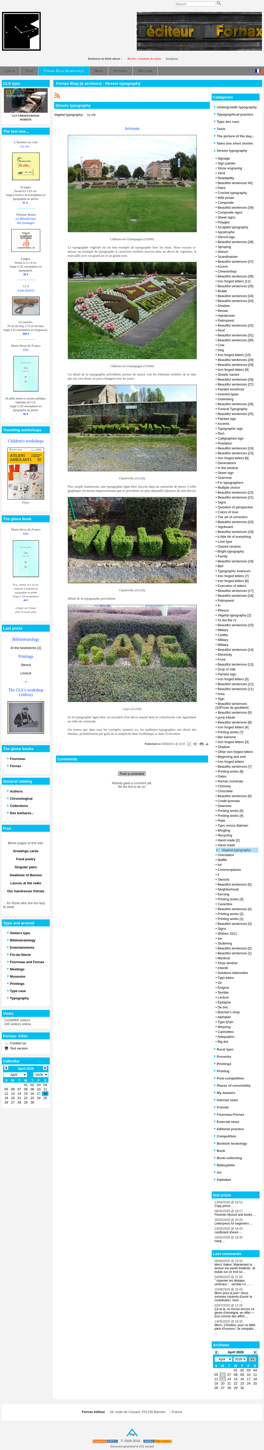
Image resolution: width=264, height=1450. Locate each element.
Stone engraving (230, 168)
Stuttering (225, 943)
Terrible (223, 992)
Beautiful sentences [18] (235, 561)
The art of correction (233, 517)
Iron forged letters (231, 762)
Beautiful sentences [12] (235, 684)
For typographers (230, 483)
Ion (220, 938)
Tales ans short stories (233, 143)
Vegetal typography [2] (234, 615)
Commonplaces (229, 870)
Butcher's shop (229, 1012)
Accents (223, 424)
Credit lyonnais (229, 801)
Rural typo (223, 1049)
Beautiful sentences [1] (235, 953)
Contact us (17, 1043)
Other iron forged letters (235, 752)
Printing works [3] (230, 899)
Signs (222, 502)
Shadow (224, 306)
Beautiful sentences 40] (235, 183)
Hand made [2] (229, 840)
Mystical (224, 958)
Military (223, 630)
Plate (221, 820)
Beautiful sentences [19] (235, 532)
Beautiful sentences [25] (235, 414)
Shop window (227, 963)
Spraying (224, 247)
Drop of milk (226, 669)
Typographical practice (233, 114)
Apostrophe (226, 232)
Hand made (226, 845)
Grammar (225, 478)
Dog (221, 350)
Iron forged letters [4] (233, 727)
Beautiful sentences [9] (235, 712)
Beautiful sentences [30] (235, 340)
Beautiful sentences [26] (235, 404)
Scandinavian (228, 257)
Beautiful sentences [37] (235, 261)
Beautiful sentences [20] (235, 522)
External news (226, 1122)
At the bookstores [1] (25, 648)
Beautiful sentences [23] (235, 453)
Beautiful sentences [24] (235, 448)
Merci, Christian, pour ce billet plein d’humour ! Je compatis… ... (235, 1328)
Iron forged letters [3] (233, 742)
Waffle (222, 860)
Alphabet (223, 1017)
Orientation (226, 855)
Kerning (223, 894)
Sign (221, 699)
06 (222, 1375)
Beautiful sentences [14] (235, 650)
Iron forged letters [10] (234, 355)
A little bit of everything (234, 537)
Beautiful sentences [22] (235, 492)
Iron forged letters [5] (233, 679)
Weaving (224, 1027)
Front (221, 659)
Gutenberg (225, 399)
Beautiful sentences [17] (235, 591)
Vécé (221, 173)
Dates (222, 776)
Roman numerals (230, 781)
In (219, 605)
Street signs (226, 217)
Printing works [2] (230, 914)
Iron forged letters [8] (233, 458)
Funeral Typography (232, 409)
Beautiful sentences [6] (235, 796)
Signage (224, 158)
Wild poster (226, 198)
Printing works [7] (230, 732)
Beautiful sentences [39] (235, 207)
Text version (18, 1048)
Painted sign (227, 419)
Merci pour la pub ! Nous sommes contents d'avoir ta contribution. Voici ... (233, 1296)
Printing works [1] (230, 919)
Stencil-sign (226, 237)
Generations (227, 463)
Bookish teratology (230, 1143)
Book (219, 1151)
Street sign (226, 473)
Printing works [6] (230, 771)
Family (222, 556)
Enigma (223, 988)
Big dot (223, 1042)
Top (132, 1434)
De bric (223, 1007)
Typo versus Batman (233, 825)
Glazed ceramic (229, 546)
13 (222, 1379)
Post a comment (132, 774)
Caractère (225, 904)
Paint (221, 188)
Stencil (26, 665)
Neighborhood (228, 889)
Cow (221, 345)
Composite (226, 203)
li (218, 875)
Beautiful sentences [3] (235, 924)
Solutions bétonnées (233, 973)
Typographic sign (230, 429)
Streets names (228, 374)
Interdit (223, 968)
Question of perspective (235, 507)
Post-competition (228, 1078)
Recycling (225, 835)
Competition (224, 1136)
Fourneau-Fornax (228, 1114)
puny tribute (226, 717)
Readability (226, 178)
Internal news (225, 1100)
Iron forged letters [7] (233, 576)
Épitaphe (224, 1002)
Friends (221, 1107)
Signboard (225, 527)
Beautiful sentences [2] (235, 948)
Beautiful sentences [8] (235, 722)
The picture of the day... (233, 136)
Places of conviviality (232, 1086)
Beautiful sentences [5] (235, 884)
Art (217, 1172)
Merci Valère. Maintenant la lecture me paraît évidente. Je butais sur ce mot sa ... (234, 1268)
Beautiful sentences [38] (235, 242)
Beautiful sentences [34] (235, 296)
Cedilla (223, 635)
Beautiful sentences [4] (235, 909)
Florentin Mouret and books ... (234, 1215)
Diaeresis (225, 806)
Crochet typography (232, 193)
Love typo (225, 541)
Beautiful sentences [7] (235, 766)
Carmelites (226, 1032)
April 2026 (236, 1352)
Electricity (225, 654)
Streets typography (230, 151)
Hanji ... (219, 1241)
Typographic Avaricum (234, 571)
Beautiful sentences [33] (235, 301)
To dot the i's (227, 620)
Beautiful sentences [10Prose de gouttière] (232, 705)
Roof (221, 330)
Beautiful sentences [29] (235, 360)
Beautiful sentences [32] (235, 325)
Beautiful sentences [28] (235, 379)
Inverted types (228, 394)
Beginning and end (231, 757)
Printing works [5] (230, 811)
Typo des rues (226, 122)
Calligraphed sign (230, 438)
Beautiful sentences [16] (235, 596)
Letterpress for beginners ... (233, 1223)
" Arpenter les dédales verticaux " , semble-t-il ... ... (233, 1282)
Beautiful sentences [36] (235, 276)
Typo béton (226, 978)
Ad (219, 865)
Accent (222, 266)
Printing (221, 1071)
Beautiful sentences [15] (235, 625)
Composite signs (230, 212)
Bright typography (231, 551)
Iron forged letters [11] (234, 281)
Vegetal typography (236, 850)
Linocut (25, 673)
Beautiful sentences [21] (235, 497)
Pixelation (225, 443)
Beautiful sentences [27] (235, 384)
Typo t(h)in (225, 1022)
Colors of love (228, 512)
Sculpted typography (233, 227)
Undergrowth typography (235, 107)
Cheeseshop (227, 271)
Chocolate (225, 791)
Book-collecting (227, 1158)
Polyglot (223, 222)
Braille (222, 291)
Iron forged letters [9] (233, 370)
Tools (219, 129)
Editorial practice (228, 1129)
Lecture (223, 997)
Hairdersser (226, 316)
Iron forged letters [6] (233, 581)
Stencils (223, 879)
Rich (221, 433)
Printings (222, 1064)
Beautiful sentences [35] (235, 286)
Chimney (224, 786)
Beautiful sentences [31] (235, 335)
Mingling (224, 830)
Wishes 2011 (227, 933)
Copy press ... (224, 1206)
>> (252, 1359)
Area (220, 694)
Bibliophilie (224, 1165)
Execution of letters (232, 586)
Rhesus (223, 610)
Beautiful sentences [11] (235, 689)
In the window (228, 468)
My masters (224, 1093)
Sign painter (226, 163)
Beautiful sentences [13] (235, 664)
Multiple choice (229, 487)
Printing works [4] (230, 816)
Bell (220, 566)
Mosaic (223, 311)
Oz (220, 983)
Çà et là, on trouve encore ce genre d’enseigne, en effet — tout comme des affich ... (234, 1312)
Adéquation (225, 1037)
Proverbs (222, 1057)
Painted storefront (231, 389)
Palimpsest (226, 320)
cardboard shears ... (228, 1232)
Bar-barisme (227, 737)
